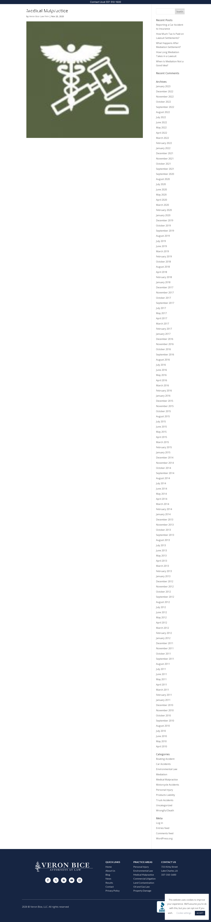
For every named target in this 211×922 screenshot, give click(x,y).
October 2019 (163, 225)
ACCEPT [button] (200, 913)
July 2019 (161, 241)
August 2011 (163, 664)
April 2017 (161, 318)
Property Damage (142, 890)
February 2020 (164, 210)
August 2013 (163, 540)
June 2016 (161, 370)
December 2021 (164, 153)
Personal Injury (164, 789)
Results (168, 10)
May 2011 (161, 679)
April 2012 (161, 622)
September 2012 (165, 596)
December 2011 (164, 643)
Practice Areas (114, 10)
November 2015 (165, 406)
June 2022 (161, 122)
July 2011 (161, 669)
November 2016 (165, 344)
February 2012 (164, 633)
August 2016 (163, 359)
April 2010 (161, 746)
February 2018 (164, 277)
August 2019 (163, 235)
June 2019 (161, 246)
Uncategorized (164, 805)
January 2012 (163, 638)
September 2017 (165, 303)
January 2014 (163, 514)
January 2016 (163, 395)
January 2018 (163, 282)
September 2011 (165, 658)
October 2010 (163, 715)
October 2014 (163, 468)
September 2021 (165, 168)
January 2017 (163, 333)
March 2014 (162, 504)
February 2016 (164, 390)
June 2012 (161, 612)
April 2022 (161, 132)
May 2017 (161, 313)
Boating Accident (165, 758)
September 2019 (165, 230)
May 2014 (161, 493)
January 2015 (163, 452)
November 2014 (165, 462)
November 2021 (165, 158)
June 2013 (161, 550)
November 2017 (165, 292)
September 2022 (165, 107)
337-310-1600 (113, 2)
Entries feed (162, 828)
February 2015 (164, 447)
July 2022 (161, 117)
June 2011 (161, 674)
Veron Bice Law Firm (39, 16)
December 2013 (164, 519)
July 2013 (161, 545)
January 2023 (163, 86)
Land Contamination (143, 882)
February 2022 (164, 143)
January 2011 (163, 700)
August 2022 (163, 112)
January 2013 (163, 576)
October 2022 (163, 101)
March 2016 (162, 385)
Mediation (161, 774)
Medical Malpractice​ (143, 874)
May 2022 (161, 127)
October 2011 (163, 653)
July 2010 (161, 730)
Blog (108, 874)
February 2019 (164, 256)
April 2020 (161, 199)
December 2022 (164, 91)
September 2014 (165, 473)
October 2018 (163, 261)
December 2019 (164, 220)
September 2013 (165, 535)
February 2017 (164, 328)
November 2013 (165, 524)
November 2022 (165, 96)
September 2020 (165, 174)
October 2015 (163, 411)
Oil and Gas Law (141, 886)
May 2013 (161, 555)
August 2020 (163, 179)
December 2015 (164, 400)
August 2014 (163, 478)
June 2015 (161, 426)
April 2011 (161, 684)
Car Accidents (163, 764)
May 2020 (161, 194)
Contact (200, 10)
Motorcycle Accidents (167, 784)
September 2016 (165, 354)
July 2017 (161, 308)
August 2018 (163, 266)
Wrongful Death (165, 810)
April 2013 (161, 560)
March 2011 (162, 689)
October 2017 (163, 297)
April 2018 (161, 272)
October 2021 (163, 163)
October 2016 (163, 349)
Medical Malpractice (167, 779)
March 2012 (162, 627)
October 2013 (163, 529)
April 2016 (161, 380)
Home (109, 866)
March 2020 (162, 205)
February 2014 (164, 509)
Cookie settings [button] (183, 912)
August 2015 (163, 416)
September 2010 (165, 720)
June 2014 (161, 488)
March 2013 (162, 565)
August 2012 (163, 602)
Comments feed (164, 833)
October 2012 (163, 591)
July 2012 (161, 607)
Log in (159, 823)
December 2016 (164, 339)
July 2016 (161, 364)
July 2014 (161, 483)
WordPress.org (164, 838)
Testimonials (184, 10)
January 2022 (163, 148)
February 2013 (164, 571)
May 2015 (161, 431)
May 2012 (161, 617)
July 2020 (161, 184)
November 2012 (165, 586)
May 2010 (161, 741)
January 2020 (163, 215)
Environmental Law (166, 769)
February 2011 (164, 694)
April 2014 (161, 498)
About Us (135, 10)
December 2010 (164, 705)
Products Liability (165, 795)
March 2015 (162, 442)
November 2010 (165, 710)
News (108, 878)
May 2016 (161, 375)
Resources (152, 10)
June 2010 (161, 736)
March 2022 (162, 138)
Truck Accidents (164, 800)
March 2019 (162, 251)
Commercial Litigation (144, 878)
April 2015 (161, 437)
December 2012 (164, 581)
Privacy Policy (113, 890)
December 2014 (164, 457)
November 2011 (165, 648)
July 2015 (161, 421)
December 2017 (164, 287)
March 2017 (162, 323)
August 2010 (163, 725)
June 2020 (161, 189)
